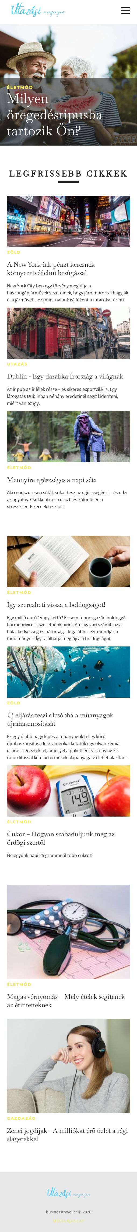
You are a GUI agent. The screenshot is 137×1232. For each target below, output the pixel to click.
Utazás (17, 364)
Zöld (14, 252)
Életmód (20, 87)
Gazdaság (21, 1118)
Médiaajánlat (69, 1220)
